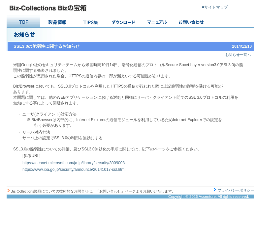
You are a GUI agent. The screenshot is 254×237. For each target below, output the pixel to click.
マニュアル (158, 21)
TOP (23, 21)
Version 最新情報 (57, 21)
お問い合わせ (191, 21)
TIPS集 (91, 21)
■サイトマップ (215, 7)
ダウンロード (124, 21)
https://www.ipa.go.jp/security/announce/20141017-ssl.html (73, 169)
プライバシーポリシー (236, 190)
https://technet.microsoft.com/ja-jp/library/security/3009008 (73, 163)
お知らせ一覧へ (238, 55)
